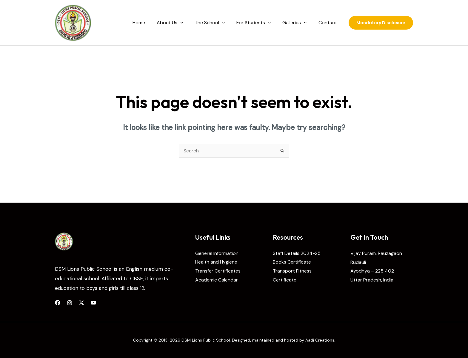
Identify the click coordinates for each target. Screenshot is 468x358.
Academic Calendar (216, 280)
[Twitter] (81, 302)
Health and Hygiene (216, 262)
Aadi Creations (319, 340)
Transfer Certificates (218, 271)
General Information (216, 253)
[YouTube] (93, 302)
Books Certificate (292, 262)
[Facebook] (57, 302)
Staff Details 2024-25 (297, 253)
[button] (381, 23)
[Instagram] (69, 302)
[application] (189, 22)
